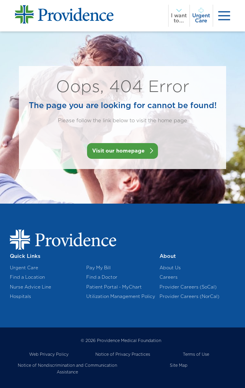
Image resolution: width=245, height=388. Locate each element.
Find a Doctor (101, 277)
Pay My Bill (98, 267)
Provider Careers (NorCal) (189, 296)
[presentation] (224, 15)
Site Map (178, 365)
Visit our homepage (118, 150)
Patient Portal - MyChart (114, 287)
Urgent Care (24, 267)
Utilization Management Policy (120, 296)
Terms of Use (196, 354)
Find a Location (27, 277)
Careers (169, 277)
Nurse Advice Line (30, 287)
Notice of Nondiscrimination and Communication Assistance (67, 369)
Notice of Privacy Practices (122, 354)
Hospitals (20, 296)
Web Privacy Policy (49, 354)
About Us (170, 267)
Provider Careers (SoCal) (188, 287)
